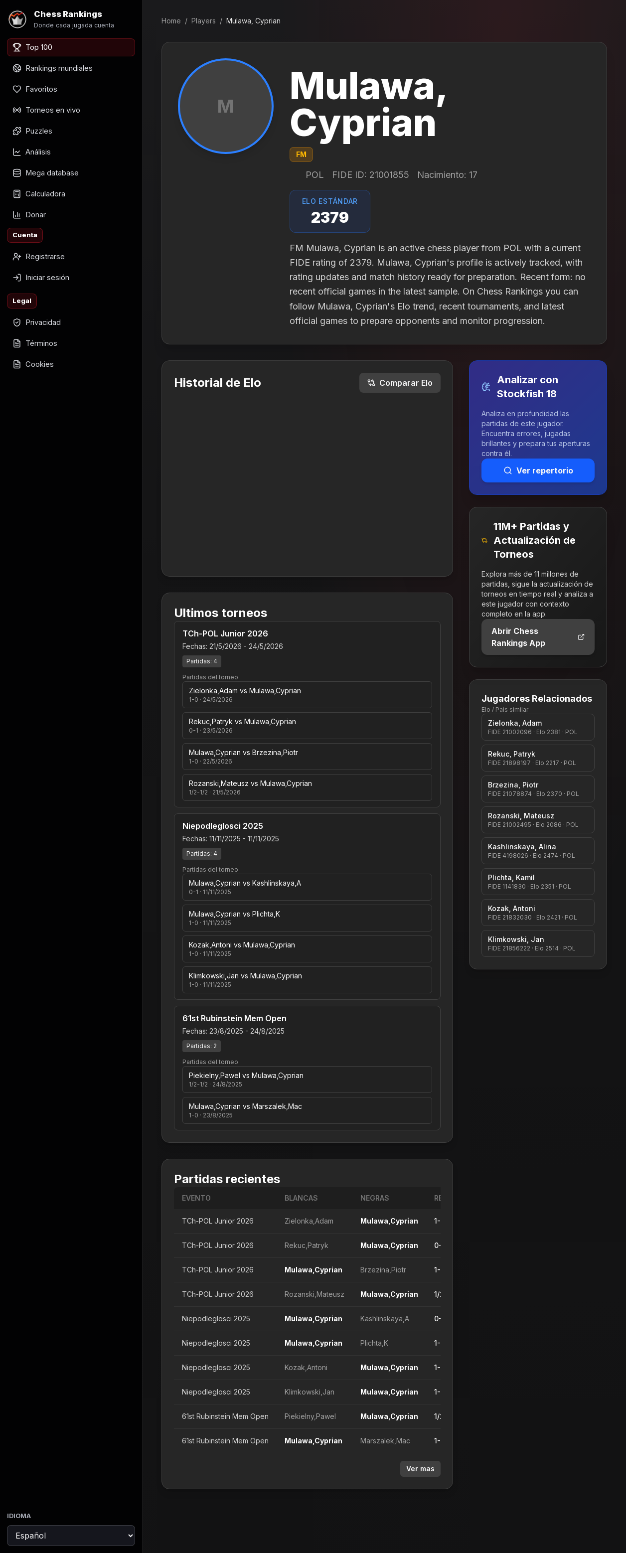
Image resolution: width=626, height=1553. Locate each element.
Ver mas (420, 1468)
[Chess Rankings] (71, 19)
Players (203, 20)
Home (171, 20)
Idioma (19, 1516)
